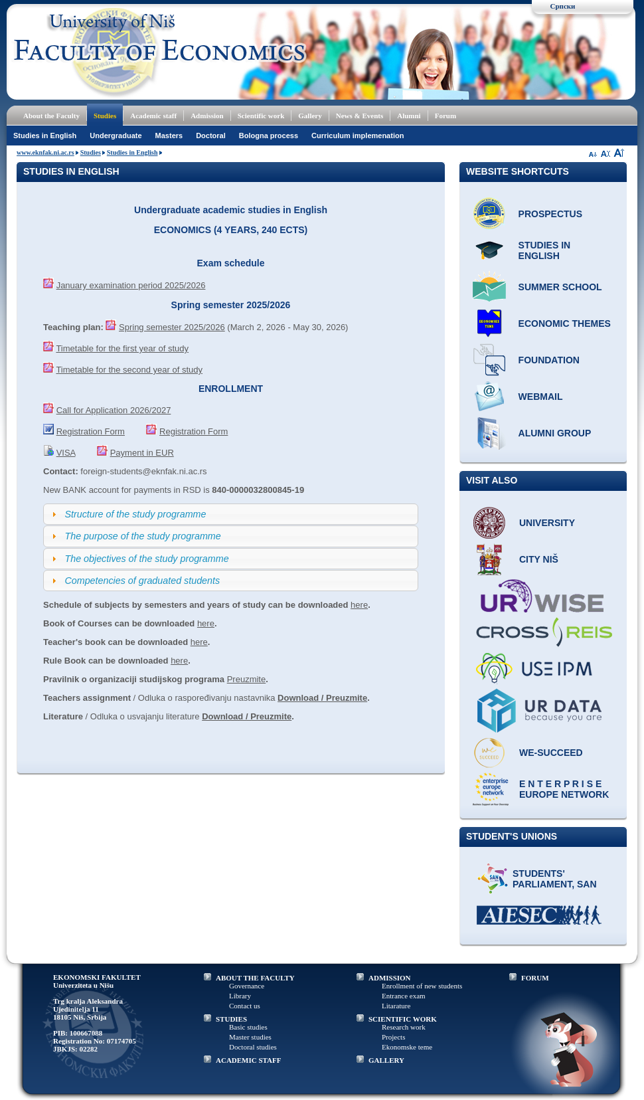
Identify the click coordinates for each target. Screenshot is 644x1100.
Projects (393, 1037)
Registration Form (90, 431)
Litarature (396, 1006)
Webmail (541, 396)
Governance (246, 986)
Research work (404, 1027)
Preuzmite (246, 679)
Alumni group (555, 433)
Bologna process (268, 135)
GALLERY (386, 1060)
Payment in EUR (142, 453)
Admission (207, 116)
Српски (563, 6)
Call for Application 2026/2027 (113, 410)
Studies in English (44, 135)
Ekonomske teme (407, 1047)
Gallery (309, 116)
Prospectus (550, 214)
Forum (445, 116)
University (547, 522)
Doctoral (211, 135)
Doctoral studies (253, 1047)
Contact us (244, 1006)
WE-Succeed (551, 752)
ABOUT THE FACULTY (255, 978)
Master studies (250, 1037)
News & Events (360, 116)
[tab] (230, 514)
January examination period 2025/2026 (131, 285)
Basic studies (248, 1027)
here (359, 605)
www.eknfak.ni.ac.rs (45, 152)
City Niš (538, 559)
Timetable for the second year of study (129, 370)
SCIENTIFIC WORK (402, 1019)
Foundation (549, 360)
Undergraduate (115, 135)
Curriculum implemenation (357, 135)
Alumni (408, 116)
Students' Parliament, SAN (555, 878)
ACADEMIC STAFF (249, 1060)
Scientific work (261, 116)
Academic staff (153, 116)
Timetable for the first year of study (122, 348)
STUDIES (231, 1019)
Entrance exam (404, 996)
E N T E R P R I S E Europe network (564, 789)
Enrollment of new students (422, 986)
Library (240, 996)
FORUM (535, 978)
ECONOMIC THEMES (565, 323)
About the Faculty (51, 116)
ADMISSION (389, 978)
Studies (105, 116)
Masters (169, 135)
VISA (66, 453)
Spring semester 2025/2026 (172, 327)
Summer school (560, 287)
